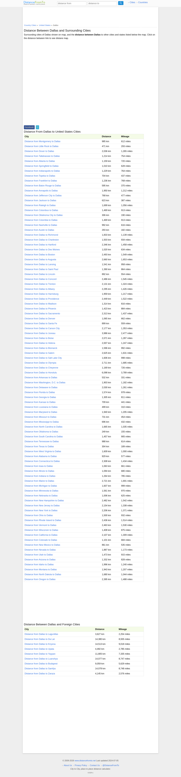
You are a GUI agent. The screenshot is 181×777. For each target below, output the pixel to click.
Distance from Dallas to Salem (39, 353)
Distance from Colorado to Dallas (41, 540)
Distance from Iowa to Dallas (39, 466)
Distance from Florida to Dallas (40, 392)
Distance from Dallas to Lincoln (40, 274)
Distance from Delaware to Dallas (41, 387)
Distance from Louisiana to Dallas (41, 407)
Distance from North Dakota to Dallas (43, 574)
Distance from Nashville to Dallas (41, 225)
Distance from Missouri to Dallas (40, 417)
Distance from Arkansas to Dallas (41, 377)
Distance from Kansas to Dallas (40, 402)
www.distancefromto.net (85, 761)
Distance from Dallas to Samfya (40, 668)
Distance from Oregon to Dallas (40, 579)
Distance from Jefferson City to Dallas (43, 195)
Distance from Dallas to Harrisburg (41, 294)
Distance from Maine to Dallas (39, 481)
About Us (68, 765)
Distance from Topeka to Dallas (40, 176)
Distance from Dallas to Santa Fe (41, 323)
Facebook (29, 127)
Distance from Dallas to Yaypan (40, 654)
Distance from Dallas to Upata (39, 649)
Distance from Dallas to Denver (40, 318)
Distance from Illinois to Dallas (39, 471)
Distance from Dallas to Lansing (40, 264)
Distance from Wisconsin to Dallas (41, 530)
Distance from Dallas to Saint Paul (41, 269)
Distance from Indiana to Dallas (40, 476)
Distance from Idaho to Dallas (39, 564)
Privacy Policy (81, 765)
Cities (132, 2)
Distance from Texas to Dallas (39, 446)
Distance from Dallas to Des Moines (42, 249)
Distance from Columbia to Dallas (41, 220)
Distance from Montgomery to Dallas (42, 141)
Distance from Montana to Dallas (41, 569)
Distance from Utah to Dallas (39, 554)
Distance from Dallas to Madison (40, 303)
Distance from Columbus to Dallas (41, 210)
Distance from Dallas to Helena (40, 343)
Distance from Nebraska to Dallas (41, 495)
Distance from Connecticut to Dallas (42, 461)
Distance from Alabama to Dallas (41, 456)
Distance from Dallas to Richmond (41, 235)
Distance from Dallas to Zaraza (40, 673)
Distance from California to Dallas (41, 535)
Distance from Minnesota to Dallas (41, 490)
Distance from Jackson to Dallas (40, 200)
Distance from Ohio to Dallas (39, 515)
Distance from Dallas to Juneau (40, 333)
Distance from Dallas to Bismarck (41, 348)
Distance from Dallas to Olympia (40, 363)
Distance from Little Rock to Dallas (41, 146)
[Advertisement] (90, 14)
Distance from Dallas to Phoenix (40, 308)
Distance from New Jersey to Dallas (42, 505)
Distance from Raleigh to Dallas (40, 205)
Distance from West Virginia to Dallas (43, 451)
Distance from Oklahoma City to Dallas (44, 215)
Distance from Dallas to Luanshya (41, 658)
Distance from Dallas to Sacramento (42, 313)
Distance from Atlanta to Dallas (40, 161)
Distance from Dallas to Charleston (42, 240)
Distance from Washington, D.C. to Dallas (45, 382)
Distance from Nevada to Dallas (40, 550)
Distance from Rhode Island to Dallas (43, 520)
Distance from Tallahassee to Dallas (42, 156)
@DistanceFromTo (111, 765)
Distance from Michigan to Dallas (41, 486)
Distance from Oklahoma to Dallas (41, 431)
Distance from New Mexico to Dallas (42, 545)
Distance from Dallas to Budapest (41, 663)
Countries (143, 2)
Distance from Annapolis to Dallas (41, 190)
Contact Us (95, 765)
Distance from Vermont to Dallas (40, 525)
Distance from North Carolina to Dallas (43, 427)
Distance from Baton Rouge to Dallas (43, 185)
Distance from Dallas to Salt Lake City (43, 358)
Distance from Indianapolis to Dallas (42, 171)
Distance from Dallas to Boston (40, 254)
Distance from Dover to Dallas (39, 151)
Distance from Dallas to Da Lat (40, 639)
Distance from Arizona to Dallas (40, 559)
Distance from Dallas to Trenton (40, 284)
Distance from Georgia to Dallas (40, 397)
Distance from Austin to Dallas (39, 230)
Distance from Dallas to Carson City (42, 328)
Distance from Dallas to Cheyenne (41, 367)
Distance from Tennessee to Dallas (42, 441)
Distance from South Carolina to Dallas (44, 436)
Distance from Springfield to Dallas (42, 166)
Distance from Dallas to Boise (39, 338)
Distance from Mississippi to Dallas (42, 422)
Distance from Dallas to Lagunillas (41, 634)
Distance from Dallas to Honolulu (41, 372)
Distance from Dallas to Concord (40, 279)
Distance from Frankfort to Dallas (41, 180)
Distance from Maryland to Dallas (41, 412)
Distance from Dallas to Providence (42, 299)
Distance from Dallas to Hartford (40, 244)
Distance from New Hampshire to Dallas (44, 500)
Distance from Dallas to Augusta (40, 259)
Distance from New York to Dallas (41, 510)
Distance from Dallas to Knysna (40, 644)
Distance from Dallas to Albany (40, 289)
